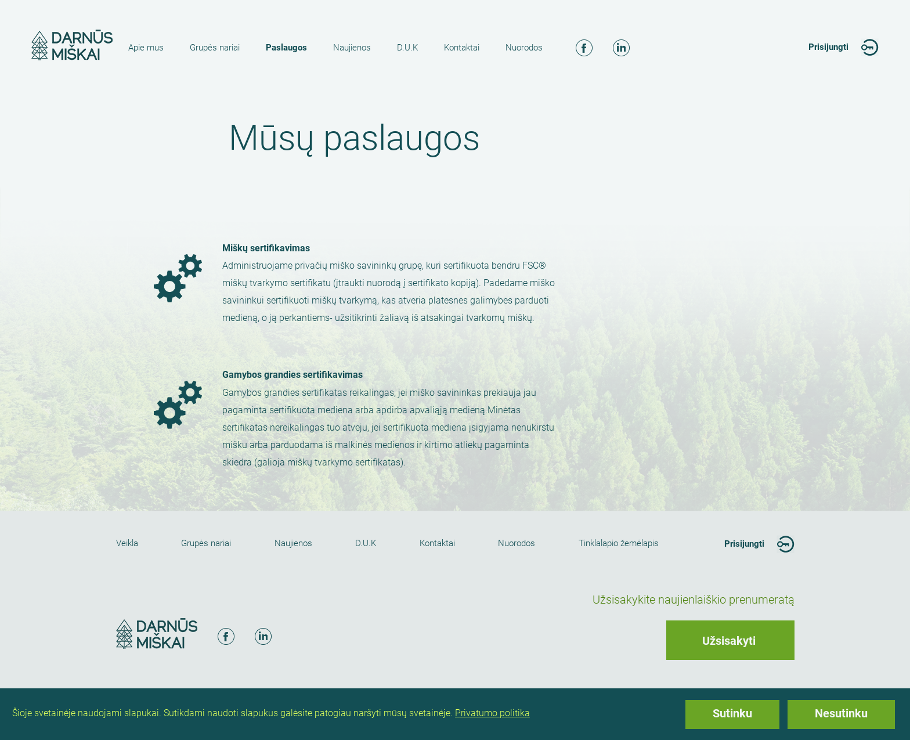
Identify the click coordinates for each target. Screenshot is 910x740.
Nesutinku (841, 713)
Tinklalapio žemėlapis (619, 543)
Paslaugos (286, 47)
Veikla (127, 543)
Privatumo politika (492, 713)
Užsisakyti (729, 641)
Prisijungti (828, 47)
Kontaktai (461, 47)
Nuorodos (524, 47)
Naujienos (352, 47)
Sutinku (732, 713)
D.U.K (407, 47)
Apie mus (146, 47)
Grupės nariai (215, 47)
